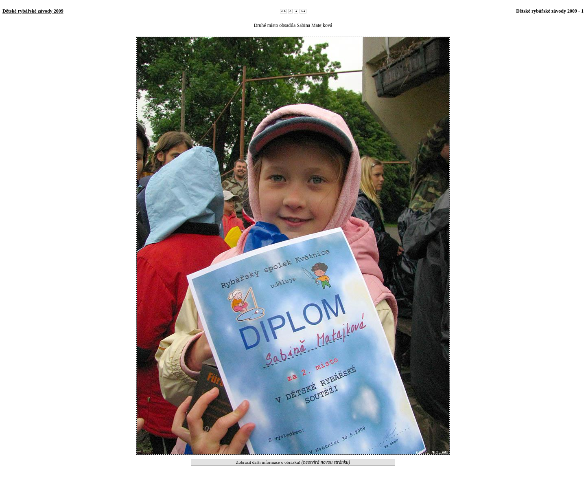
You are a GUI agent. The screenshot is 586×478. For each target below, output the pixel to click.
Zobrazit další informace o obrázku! (293, 462)
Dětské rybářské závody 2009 (32, 11)
